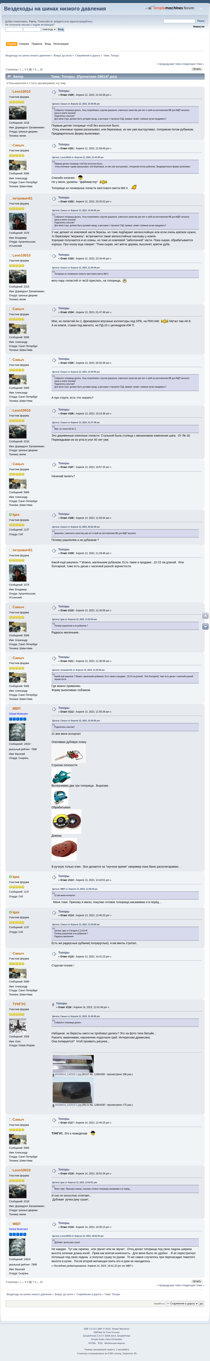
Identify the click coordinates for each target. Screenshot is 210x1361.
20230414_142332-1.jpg (67, 1074)
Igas (16, 515)
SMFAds (98, 1332)
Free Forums (112, 1332)
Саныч (18, 145)
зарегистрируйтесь (81, 21)
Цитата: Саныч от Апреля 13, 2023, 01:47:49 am (76, 422)
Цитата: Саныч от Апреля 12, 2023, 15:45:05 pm (76, 104)
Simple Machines (120, 1329)
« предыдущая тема (169, 64)
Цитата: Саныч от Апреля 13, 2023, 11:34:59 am (76, 924)
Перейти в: (159, 1303)
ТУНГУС (19, 1004)
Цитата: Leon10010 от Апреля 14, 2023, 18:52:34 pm (78, 1236)
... (23, 69)
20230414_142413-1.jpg (67, 1104)
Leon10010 (21, 92)
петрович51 (23, 198)
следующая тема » (192, 64)
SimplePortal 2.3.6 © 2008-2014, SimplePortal (106, 1336)
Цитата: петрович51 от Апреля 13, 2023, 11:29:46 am (78, 670)
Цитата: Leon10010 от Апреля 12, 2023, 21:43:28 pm (78, 157)
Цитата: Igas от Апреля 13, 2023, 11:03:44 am (74, 619)
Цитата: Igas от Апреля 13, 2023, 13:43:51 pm (74, 1182)
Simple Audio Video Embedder (106, 1339)
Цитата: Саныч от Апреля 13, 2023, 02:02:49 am (76, 527)
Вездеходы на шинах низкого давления (55, 8)
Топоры (63, 90)
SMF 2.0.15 (90, 1329)
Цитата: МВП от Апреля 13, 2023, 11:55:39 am (74, 889)
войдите (59, 21)
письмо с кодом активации (37, 24)
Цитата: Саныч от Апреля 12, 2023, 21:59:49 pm (76, 268)
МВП (16, 709)
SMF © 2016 (104, 1329)
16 (41, 69)
